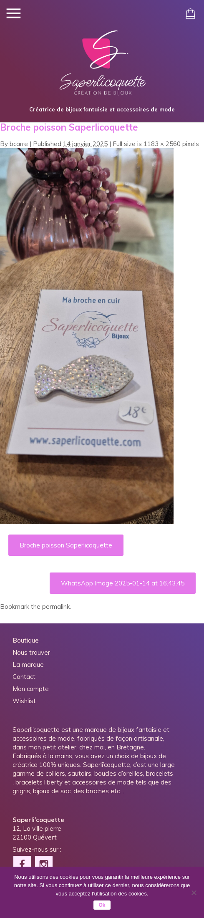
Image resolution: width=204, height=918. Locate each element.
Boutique (26, 640)
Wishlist (24, 701)
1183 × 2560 (162, 144)
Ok (101, 905)
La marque (28, 664)
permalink (56, 606)
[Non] (193, 892)
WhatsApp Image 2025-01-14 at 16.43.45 (122, 583)
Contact (24, 677)
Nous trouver (31, 652)
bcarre (19, 144)
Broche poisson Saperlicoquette (66, 545)
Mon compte (31, 689)
